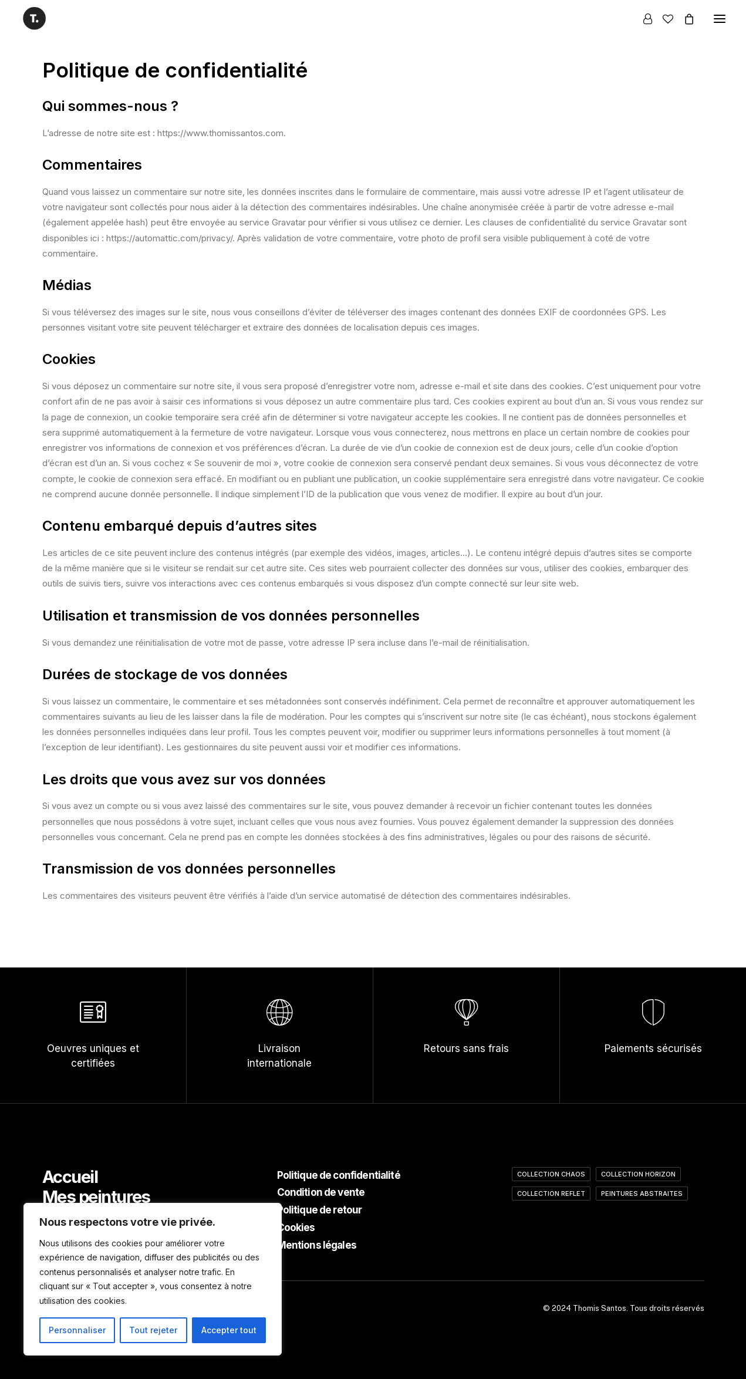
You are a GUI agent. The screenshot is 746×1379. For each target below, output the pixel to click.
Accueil (70, 1176)
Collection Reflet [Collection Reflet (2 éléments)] (551, 1193)
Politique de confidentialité (338, 1175)
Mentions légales (316, 1245)
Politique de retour (319, 1210)
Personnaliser (77, 1330)
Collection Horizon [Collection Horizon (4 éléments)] (638, 1174)
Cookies (296, 1227)
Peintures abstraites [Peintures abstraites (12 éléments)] (642, 1193)
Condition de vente (321, 1192)
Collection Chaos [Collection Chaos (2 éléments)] (551, 1174)
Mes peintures (96, 1196)
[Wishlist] (662, 19)
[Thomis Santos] (34, 18)
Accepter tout (228, 1330)
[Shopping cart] (683, 19)
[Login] (642, 19)
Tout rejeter (153, 1330)
